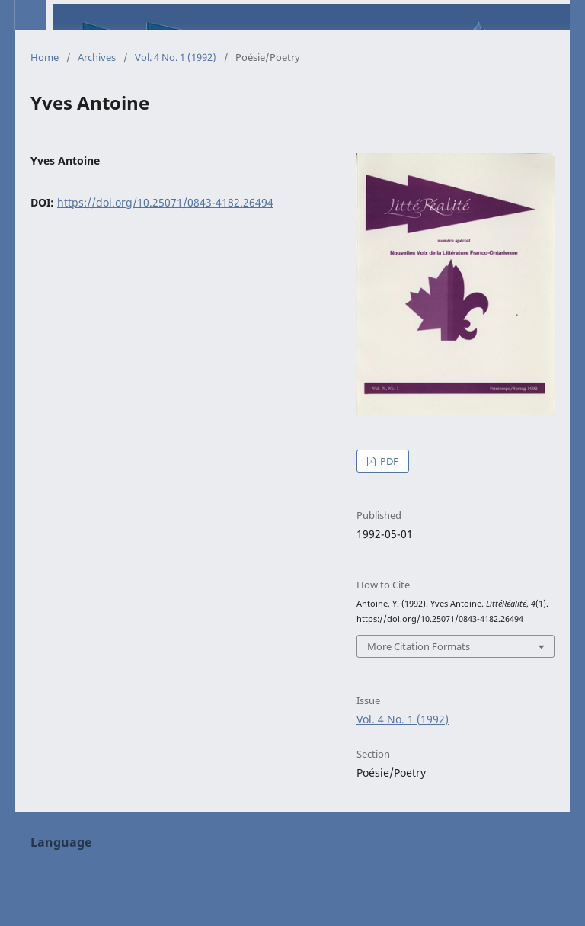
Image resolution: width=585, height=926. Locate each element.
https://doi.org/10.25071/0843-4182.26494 (165, 202)
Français (51, 891)
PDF (388, 461)
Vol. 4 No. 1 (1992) (175, 57)
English (49, 868)
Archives (97, 57)
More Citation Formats (418, 646)
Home (44, 57)
